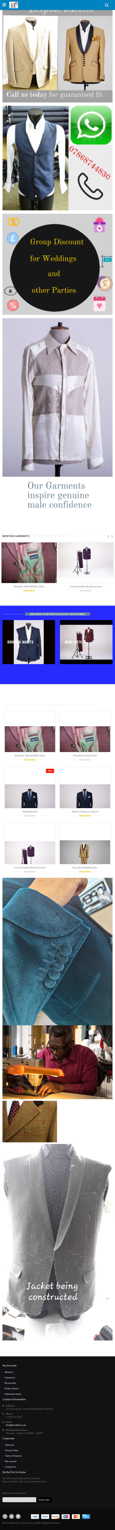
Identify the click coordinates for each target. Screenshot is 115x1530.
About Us (9, 1445)
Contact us (10, 1377)
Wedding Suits (30, 811)
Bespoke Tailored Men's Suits (29, 586)
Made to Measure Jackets (85, 811)
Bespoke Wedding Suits (85, 867)
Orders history (12, 1388)
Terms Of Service (13, 1456)
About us (9, 1372)
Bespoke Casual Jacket (85, 755)
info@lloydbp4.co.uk (16, 1425)
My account (10, 1383)
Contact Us (10, 1466)
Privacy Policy (11, 1450)
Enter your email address (14, 1493)
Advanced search (13, 1394)
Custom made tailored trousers (86, 586)
